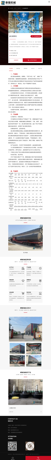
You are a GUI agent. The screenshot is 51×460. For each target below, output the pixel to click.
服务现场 (18, 68)
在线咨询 (16, 60)
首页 (15, 8)
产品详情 (11, 68)
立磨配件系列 (12, 408)
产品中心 (19, 8)
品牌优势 (25, 68)
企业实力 (33, 68)
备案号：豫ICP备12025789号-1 (32, 454)
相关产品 (40, 68)
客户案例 (25, 252)
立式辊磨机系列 (25, 8)
